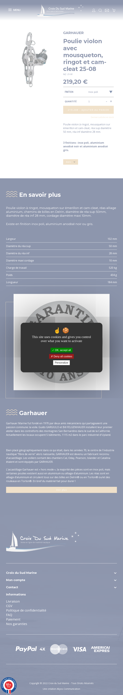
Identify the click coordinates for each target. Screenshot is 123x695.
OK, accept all (61, 350)
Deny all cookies (61, 356)
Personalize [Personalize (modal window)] (61, 362)
